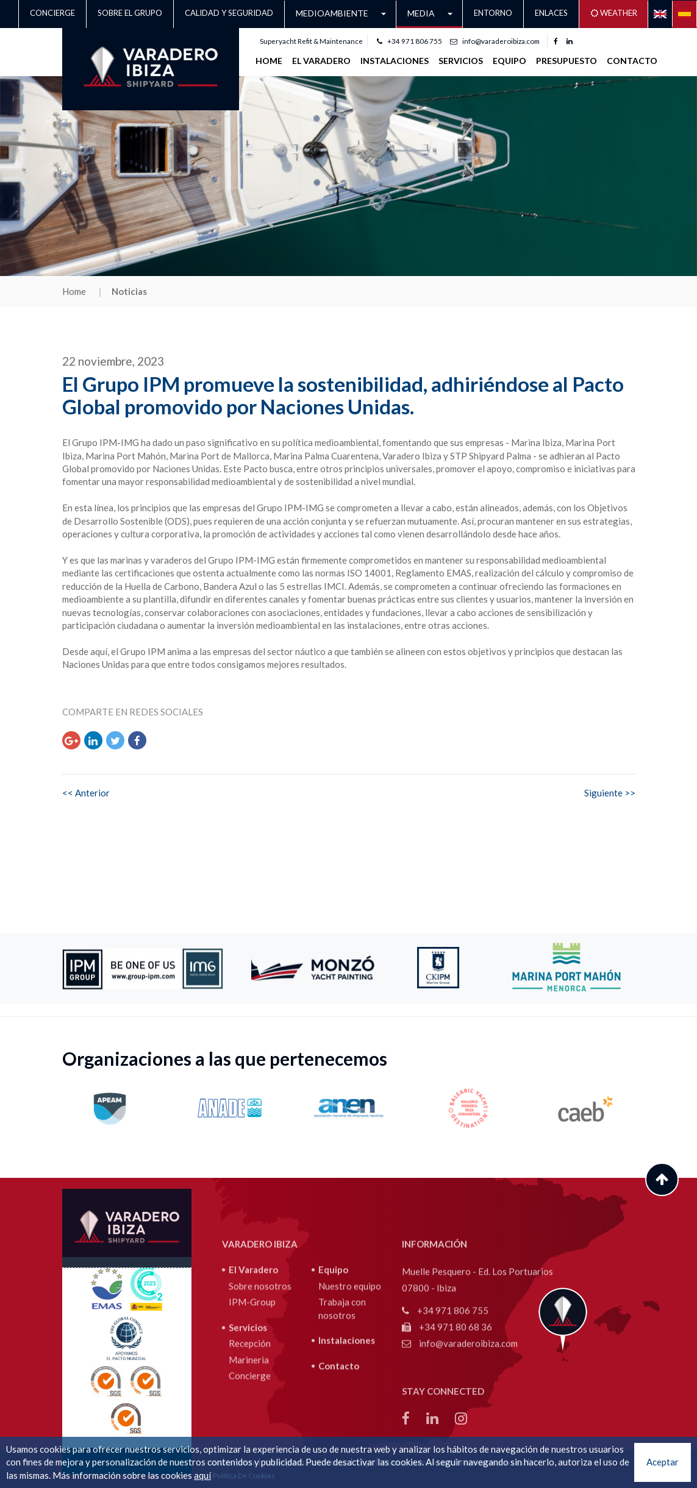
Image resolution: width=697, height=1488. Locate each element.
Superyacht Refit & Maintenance (311, 41)
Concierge (52, 13)
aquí (202, 1475)
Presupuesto (566, 60)
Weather (613, 13)
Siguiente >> (609, 792)
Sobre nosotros (260, 1366)
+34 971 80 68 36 (447, 1407)
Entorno (493, 13)
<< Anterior (86, 792)
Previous (242, 969)
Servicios (248, 1407)
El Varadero (253, 1350)
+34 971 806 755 (409, 41)
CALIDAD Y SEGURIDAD (229, 13)
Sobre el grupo (130, 13)
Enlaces (551, 13)
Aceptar (662, 1461)
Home (269, 60)
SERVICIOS (460, 60)
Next (644, 969)
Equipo (509, 60)
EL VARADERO (321, 60)
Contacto (632, 60)
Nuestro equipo (349, 1366)
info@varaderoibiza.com (495, 41)
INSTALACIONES (394, 60)
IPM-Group (252, 1382)
